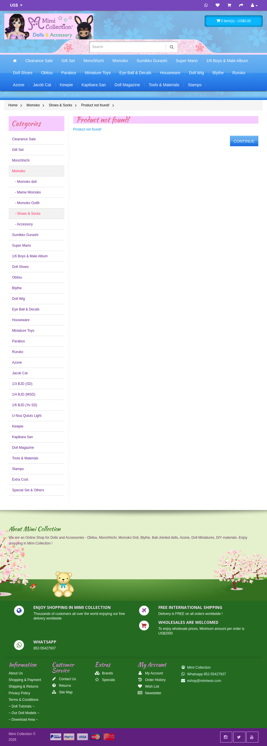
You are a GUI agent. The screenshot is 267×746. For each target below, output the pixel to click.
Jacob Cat (42, 85)
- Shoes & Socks (26, 214)
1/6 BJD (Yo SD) (24, 405)
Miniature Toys (98, 72)
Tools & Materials (164, 85)
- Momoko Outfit (25, 203)
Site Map (62, 692)
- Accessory (22, 224)
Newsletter (149, 693)
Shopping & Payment (25, 680)
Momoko (120, 60)
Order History (152, 680)
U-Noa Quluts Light (26, 416)
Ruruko (239, 72)
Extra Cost (20, 479)
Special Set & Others (28, 490)
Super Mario (187, 60)
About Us (16, 673)
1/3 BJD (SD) (22, 384)
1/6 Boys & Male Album (227, 60)
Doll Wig (196, 72)
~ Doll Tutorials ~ (21, 706)
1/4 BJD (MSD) (23, 394)
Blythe (218, 72)
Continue (244, 141)
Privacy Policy (19, 693)
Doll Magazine (127, 85)
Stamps (194, 85)
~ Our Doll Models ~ (24, 713)
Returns (61, 686)
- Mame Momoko (26, 192)
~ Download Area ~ (23, 720)
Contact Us (64, 679)
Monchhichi (93, 60)
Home (13, 105)
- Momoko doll (24, 182)
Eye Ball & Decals (135, 72)
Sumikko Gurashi (152, 60)
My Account (150, 673)
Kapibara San (94, 85)
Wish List (148, 686)
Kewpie (66, 85)
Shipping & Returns (23, 686)
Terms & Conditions (24, 700)
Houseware (170, 72)
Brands (104, 673)
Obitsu (47, 72)
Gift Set (68, 60)
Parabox (68, 72)
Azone (18, 85)
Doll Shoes (22, 72)
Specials (105, 680)
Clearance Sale (39, 60)
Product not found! (95, 105)
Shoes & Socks (60, 105)
